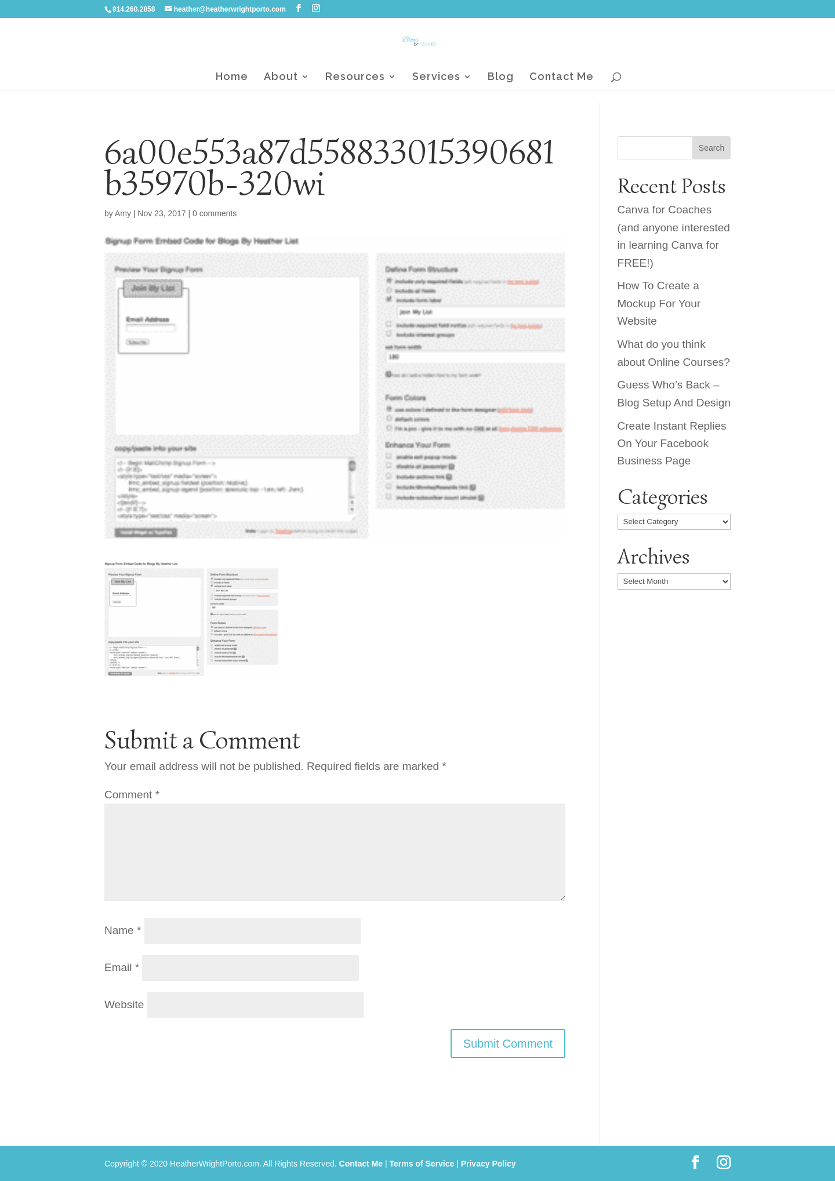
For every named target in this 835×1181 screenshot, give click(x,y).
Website (124, 1004)
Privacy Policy (488, 1163)
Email (121, 967)
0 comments (215, 213)
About (281, 77)
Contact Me (561, 77)
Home (232, 77)
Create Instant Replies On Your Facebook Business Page (672, 443)
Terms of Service (421, 1163)
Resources (355, 77)
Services (436, 77)
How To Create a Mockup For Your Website (659, 303)
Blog (501, 77)
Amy (123, 213)
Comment (131, 794)
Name (122, 930)
